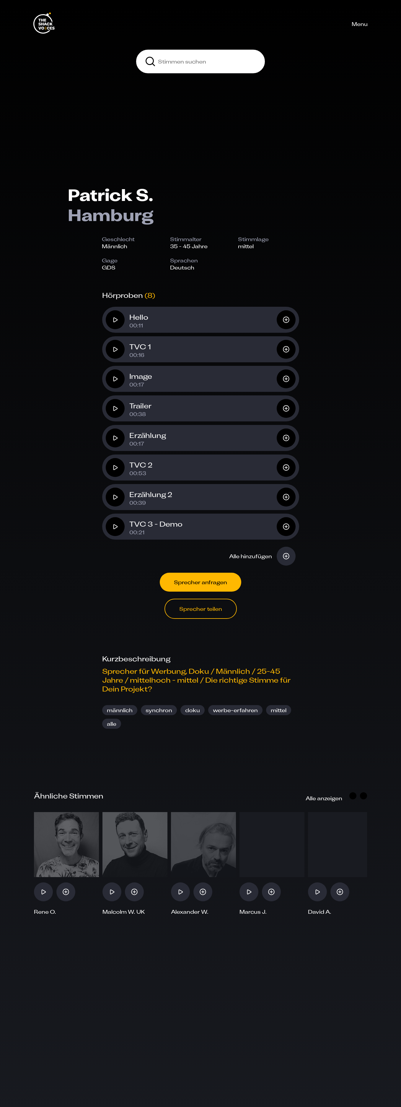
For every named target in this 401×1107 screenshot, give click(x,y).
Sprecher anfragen (200, 582)
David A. (319, 911)
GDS (108, 267)
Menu (360, 24)
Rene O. (45, 911)
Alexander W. (189, 911)
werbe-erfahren (235, 710)
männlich (120, 710)
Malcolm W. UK (123, 911)
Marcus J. (253, 911)
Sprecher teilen (200, 609)
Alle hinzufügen (250, 556)
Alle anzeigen (324, 798)
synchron (159, 710)
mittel (278, 710)
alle (111, 723)
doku (192, 710)
